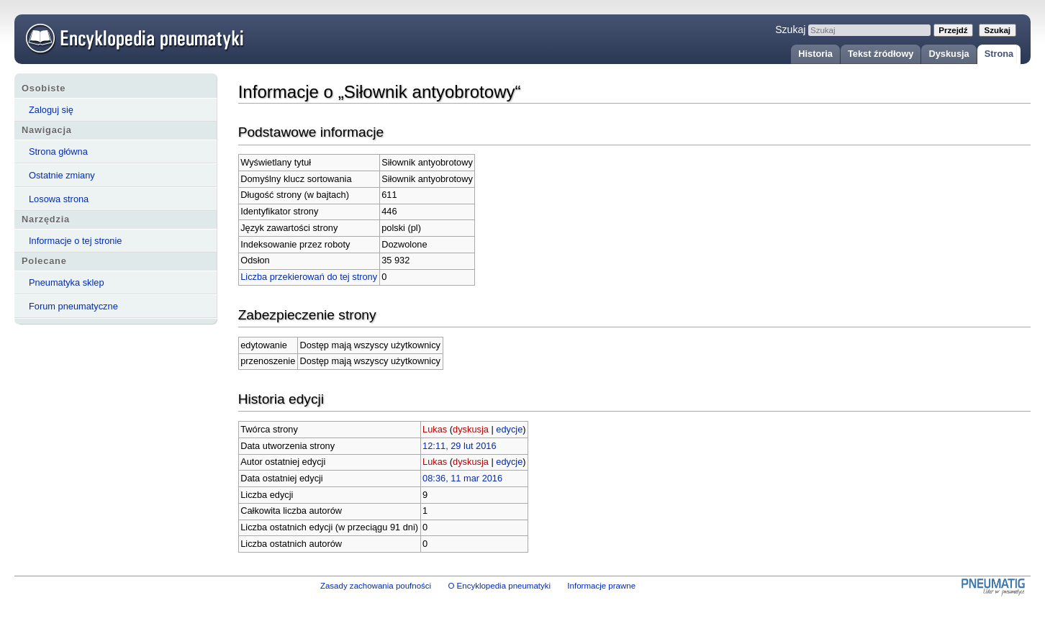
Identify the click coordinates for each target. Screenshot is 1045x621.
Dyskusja (948, 53)
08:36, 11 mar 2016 (462, 478)
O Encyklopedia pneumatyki (499, 585)
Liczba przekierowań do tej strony (308, 276)
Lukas (434, 429)
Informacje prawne (601, 585)
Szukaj (790, 29)
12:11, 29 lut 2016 (459, 445)
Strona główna (58, 151)
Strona (999, 53)
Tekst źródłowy (881, 53)
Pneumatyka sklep (66, 282)
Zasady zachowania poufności (375, 585)
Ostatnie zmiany (62, 175)
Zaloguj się (51, 109)
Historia (815, 53)
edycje (509, 429)
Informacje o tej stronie (75, 240)
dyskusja (471, 429)
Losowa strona (59, 199)
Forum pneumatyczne (73, 306)
